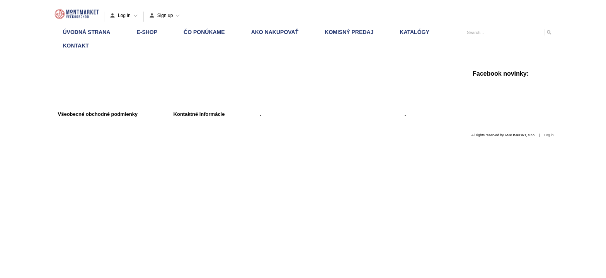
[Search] (548, 32)
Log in (549, 135)
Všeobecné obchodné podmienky (98, 114)
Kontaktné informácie (199, 114)
